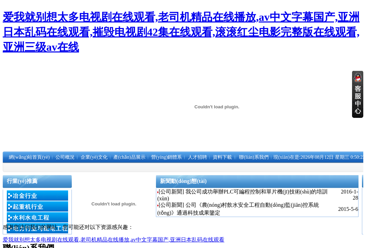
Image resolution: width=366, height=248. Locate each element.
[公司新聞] (171, 192)
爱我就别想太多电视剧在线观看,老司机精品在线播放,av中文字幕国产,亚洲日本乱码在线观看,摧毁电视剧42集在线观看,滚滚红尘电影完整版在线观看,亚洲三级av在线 (181, 32)
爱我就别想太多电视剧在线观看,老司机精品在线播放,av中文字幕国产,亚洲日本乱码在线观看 (113, 240)
